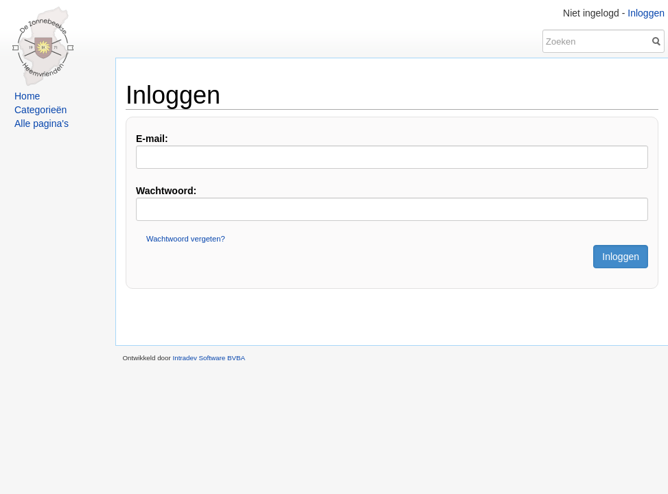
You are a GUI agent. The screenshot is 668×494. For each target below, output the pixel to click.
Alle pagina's (41, 123)
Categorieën (40, 109)
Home (27, 96)
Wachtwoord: (166, 190)
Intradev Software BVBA (208, 358)
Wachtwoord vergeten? (185, 239)
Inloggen (646, 13)
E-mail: (152, 138)
